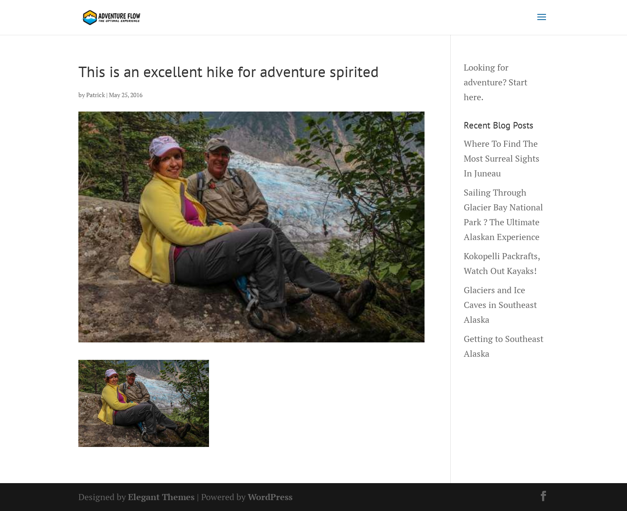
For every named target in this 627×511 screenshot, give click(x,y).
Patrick (95, 95)
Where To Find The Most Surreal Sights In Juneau (501, 158)
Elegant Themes (161, 497)
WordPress (270, 497)
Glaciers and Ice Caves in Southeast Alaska (500, 304)
